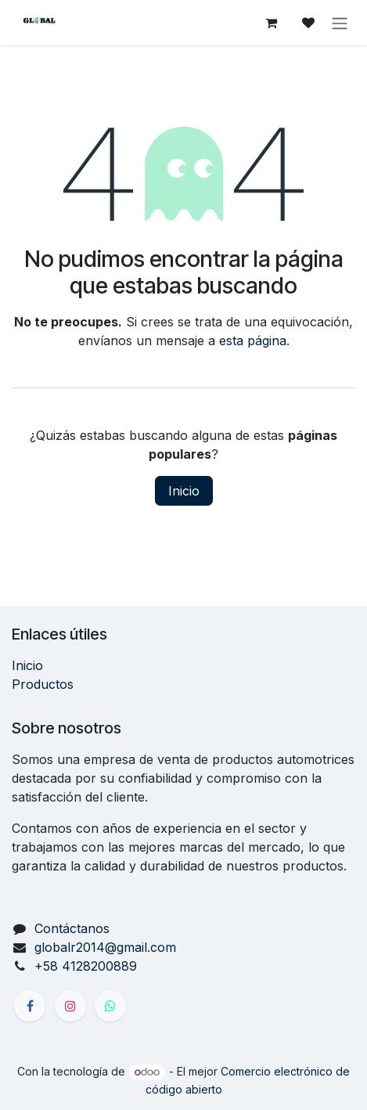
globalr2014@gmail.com (105, 947)
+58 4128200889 (85, 966)
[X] (110, 1006)
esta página (252, 340)
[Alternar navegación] (339, 22)
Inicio (184, 491)
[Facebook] (29, 1006)
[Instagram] (70, 1006)
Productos (43, 684)
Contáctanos (72, 928)
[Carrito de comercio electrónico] (270, 22)
